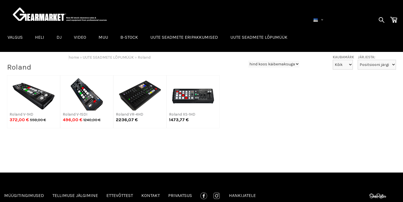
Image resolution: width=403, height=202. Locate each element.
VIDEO (80, 37)
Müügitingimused (24, 195)
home (74, 57)
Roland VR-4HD (129, 114)
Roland (144, 57)
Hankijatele (242, 195)
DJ (59, 37)
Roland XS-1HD (182, 114)
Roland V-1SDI (75, 114)
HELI (39, 37)
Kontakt (150, 195)
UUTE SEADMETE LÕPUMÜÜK (258, 37)
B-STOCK (129, 37)
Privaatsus (180, 195)
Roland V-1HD (21, 114)
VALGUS (15, 37)
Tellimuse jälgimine (75, 195)
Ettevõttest (119, 195)
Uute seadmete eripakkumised (184, 37)
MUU (103, 37)
